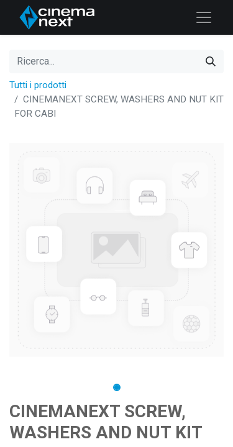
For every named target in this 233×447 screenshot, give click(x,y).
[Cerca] (211, 61)
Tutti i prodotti (37, 85)
